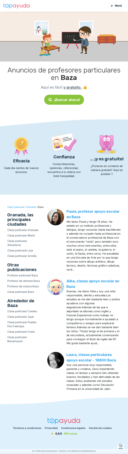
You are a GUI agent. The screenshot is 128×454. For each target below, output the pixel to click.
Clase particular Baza (20, 291)
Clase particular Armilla (21, 256)
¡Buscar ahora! (64, 100)
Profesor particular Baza (22, 275)
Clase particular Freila (21, 331)
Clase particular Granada (22, 230)
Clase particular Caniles (22, 311)
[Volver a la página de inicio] (16, 5)
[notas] (64, 434)
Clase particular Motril (21, 235)
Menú (116, 5)
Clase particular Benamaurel (17, 339)
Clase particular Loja (20, 250)
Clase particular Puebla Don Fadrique (21, 324)
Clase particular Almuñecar (17, 243)
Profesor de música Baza (23, 286)
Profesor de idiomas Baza (23, 281)
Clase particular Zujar (20, 316)
